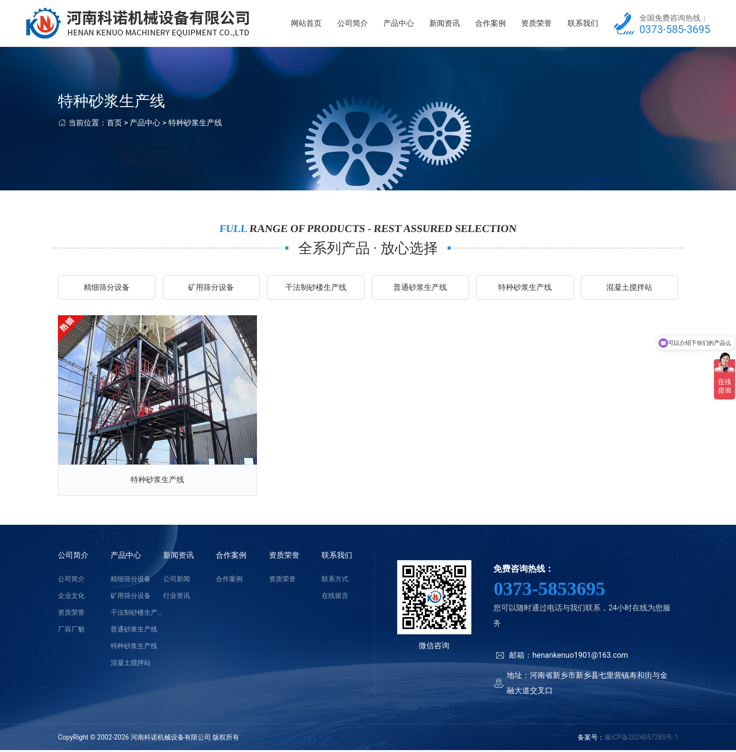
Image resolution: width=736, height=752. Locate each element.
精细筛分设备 (107, 288)
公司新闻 (176, 581)
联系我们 (583, 23)
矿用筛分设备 (211, 288)
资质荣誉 (536, 23)
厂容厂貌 (71, 631)
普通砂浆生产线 (420, 288)
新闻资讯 (444, 23)
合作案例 (490, 23)
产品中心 (398, 23)
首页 (114, 123)
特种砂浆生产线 (195, 123)
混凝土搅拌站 (629, 288)
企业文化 (71, 597)
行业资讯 (176, 597)
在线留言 (335, 597)
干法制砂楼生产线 (315, 288)
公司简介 (352, 23)
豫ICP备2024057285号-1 (641, 739)
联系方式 (335, 581)
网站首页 (306, 23)
